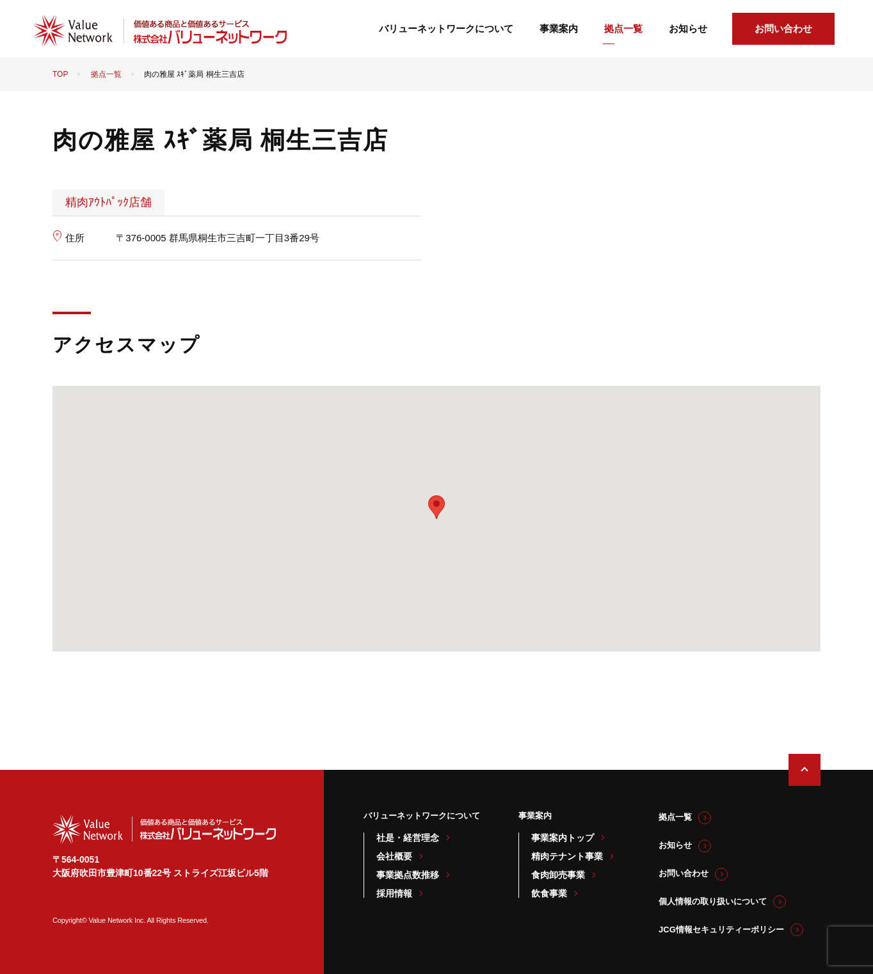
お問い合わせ (783, 28)
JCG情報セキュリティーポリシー (721, 929)
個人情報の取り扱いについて (713, 901)
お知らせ (688, 28)
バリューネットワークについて (446, 28)
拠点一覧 (623, 28)
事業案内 (559, 28)
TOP (60, 74)
